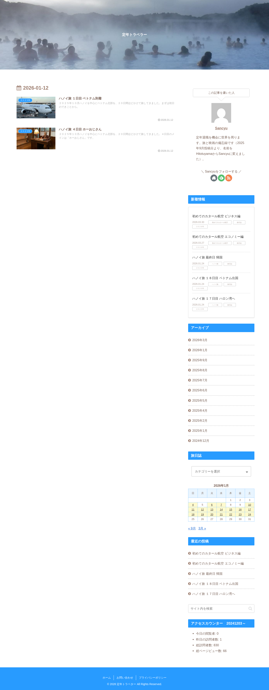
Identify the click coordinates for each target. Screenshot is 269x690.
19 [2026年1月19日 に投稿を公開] (202, 514)
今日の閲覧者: (206, 633)
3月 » (202, 528)
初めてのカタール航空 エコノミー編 (218, 236)
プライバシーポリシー (152, 677)
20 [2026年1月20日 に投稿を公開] (211, 514)
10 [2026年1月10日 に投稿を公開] (249, 504)
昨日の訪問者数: (208, 639)
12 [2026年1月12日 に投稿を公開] (202, 509)
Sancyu (221, 128)
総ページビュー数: (209, 651)
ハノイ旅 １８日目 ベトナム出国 (215, 278)
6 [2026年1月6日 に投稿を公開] (212, 504)
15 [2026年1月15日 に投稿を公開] (230, 509)
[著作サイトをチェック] (213, 178)
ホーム (107, 677)
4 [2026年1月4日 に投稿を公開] (193, 504)
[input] (221, 608)
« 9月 (192, 528)
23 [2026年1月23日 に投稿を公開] (240, 514)
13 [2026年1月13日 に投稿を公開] (211, 509)
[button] (250, 608)
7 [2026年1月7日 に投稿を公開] (221, 504)
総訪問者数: (205, 645)
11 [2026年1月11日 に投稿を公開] (192, 509)
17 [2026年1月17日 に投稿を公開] (249, 509)
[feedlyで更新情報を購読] (221, 178)
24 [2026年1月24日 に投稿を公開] (249, 514)
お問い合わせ (125, 677)
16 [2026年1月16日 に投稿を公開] (240, 509)
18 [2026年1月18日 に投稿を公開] (192, 514)
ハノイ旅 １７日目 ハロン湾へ (213, 298)
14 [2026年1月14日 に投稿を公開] (221, 509)
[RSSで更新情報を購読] (228, 178)
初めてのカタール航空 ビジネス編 (216, 216)
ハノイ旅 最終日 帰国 (207, 257)
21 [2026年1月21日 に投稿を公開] (221, 514)
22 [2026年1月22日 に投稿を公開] (230, 514)
